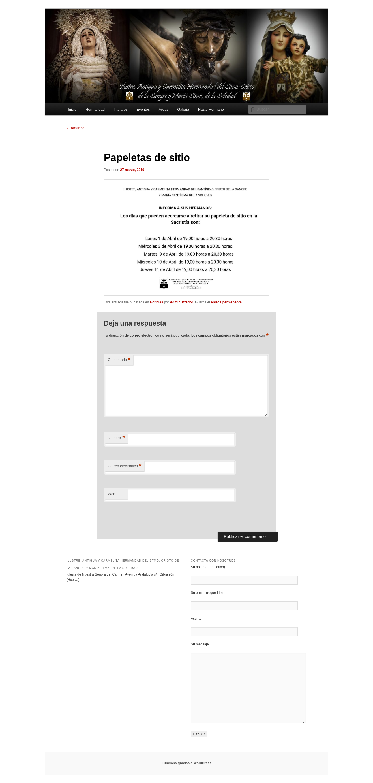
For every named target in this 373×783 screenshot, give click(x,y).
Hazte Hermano (211, 109)
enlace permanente (226, 302)
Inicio (72, 109)
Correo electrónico (125, 466)
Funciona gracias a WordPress (186, 763)
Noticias (156, 302)
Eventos (143, 109)
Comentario (119, 360)
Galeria (183, 109)
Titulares (120, 109)
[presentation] (142, 515)
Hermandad (95, 109)
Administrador (181, 302)
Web (111, 494)
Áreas (163, 109)
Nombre (116, 438)
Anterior (75, 128)
